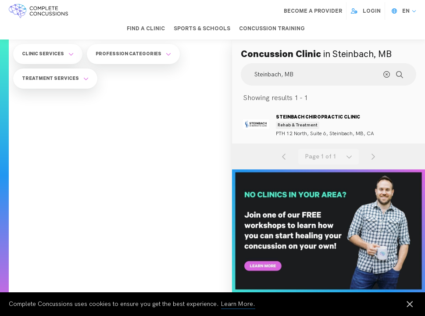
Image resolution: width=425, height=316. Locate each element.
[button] (328, 156)
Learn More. (238, 304)
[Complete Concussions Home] (38, 11)
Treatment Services (55, 78)
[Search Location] (328, 74)
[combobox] (328, 156)
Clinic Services (48, 53)
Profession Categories (133, 53)
